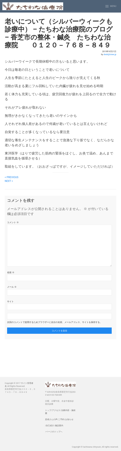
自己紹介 (50, 425)
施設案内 (59, 425)
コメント (13, 222)
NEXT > (9, 181)
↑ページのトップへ (53, 431)
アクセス (56, 410)
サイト (10, 301)
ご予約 (61, 419)
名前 (10, 272)
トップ (48, 410)
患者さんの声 (51, 419)
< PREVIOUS (11, 177)
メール (12, 287)
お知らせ (69, 419)
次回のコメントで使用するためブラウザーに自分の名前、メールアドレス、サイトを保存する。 (54, 322)
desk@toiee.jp (110, 54)
